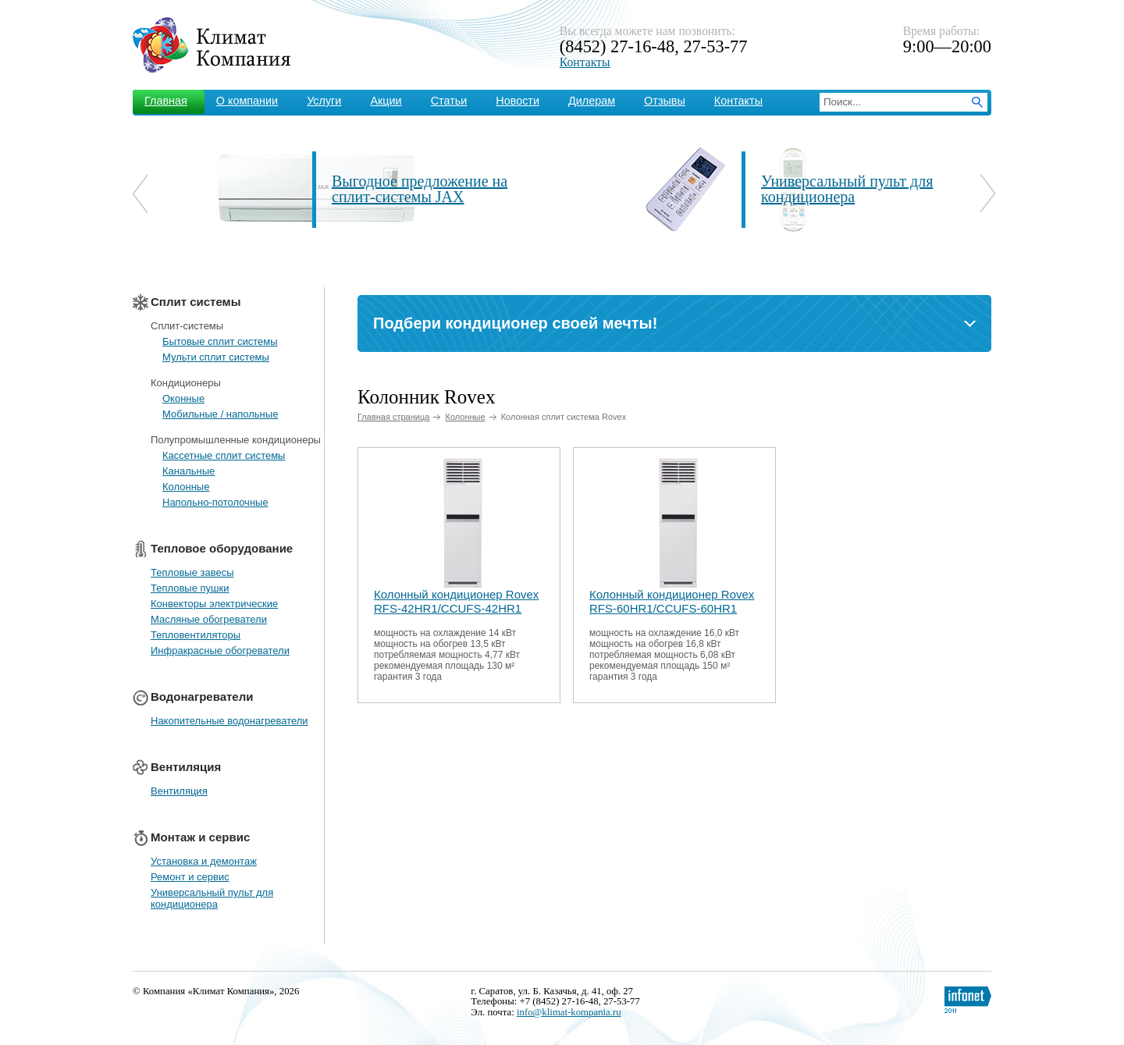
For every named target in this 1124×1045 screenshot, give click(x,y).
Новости (517, 100)
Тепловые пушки (190, 588)
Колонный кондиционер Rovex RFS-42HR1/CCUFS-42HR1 (456, 601)
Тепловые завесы (192, 572)
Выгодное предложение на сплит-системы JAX (419, 188)
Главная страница (393, 416)
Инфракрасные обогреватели (220, 650)
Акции (385, 100)
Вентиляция (179, 791)
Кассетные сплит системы (223, 455)
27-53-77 (715, 46)
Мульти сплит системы (215, 357)
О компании (247, 100)
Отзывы (664, 100)
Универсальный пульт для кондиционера (847, 188)
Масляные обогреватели (209, 619)
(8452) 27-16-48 (617, 46)
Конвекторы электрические (214, 604)
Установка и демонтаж (204, 861)
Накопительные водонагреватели (229, 721)
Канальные (188, 471)
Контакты (585, 62)
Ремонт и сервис (190, 877)
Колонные (185, 486)
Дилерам (591, 100)
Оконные (183, 398)
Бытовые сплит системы (220, 341)
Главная (165, 100)
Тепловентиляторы (195, 635)
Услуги (324, 100)
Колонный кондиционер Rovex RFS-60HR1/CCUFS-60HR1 (671, 601)
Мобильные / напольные (220, 414)
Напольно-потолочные (215, 502)
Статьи (449, 100)
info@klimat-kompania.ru (569, 1012)
